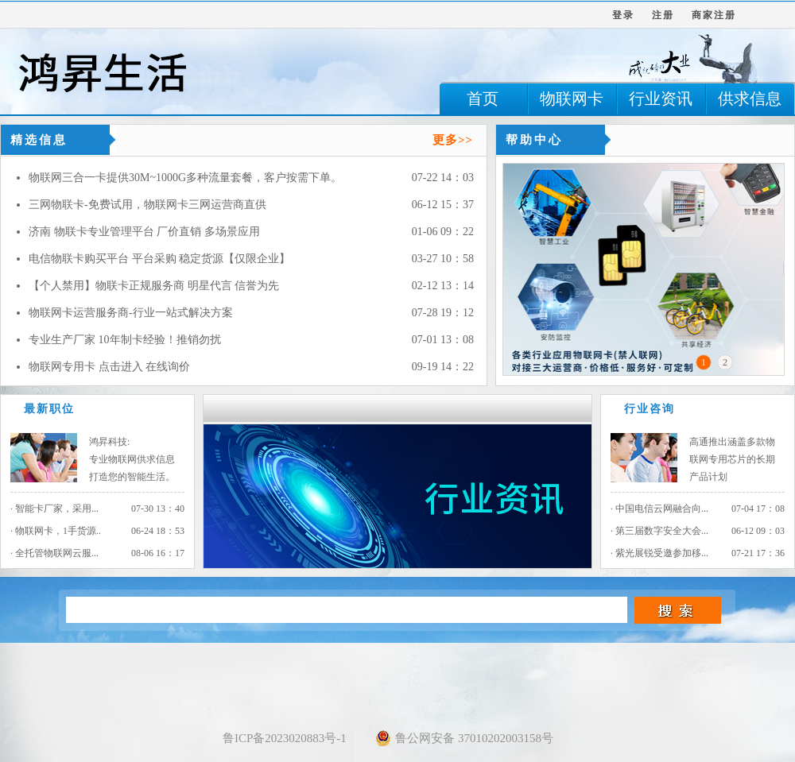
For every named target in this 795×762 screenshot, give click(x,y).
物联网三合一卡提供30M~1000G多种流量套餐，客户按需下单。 (185, 178)
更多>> (452, 139)
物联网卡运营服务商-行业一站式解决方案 (131, 313)
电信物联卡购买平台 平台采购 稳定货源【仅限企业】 (159, 259)
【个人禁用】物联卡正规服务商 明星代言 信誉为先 (154, 286)
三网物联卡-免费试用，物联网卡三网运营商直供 (147, 205)
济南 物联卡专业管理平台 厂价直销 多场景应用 (144, 232)
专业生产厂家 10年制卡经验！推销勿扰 (125, 340)
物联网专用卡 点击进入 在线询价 (109, 367)
